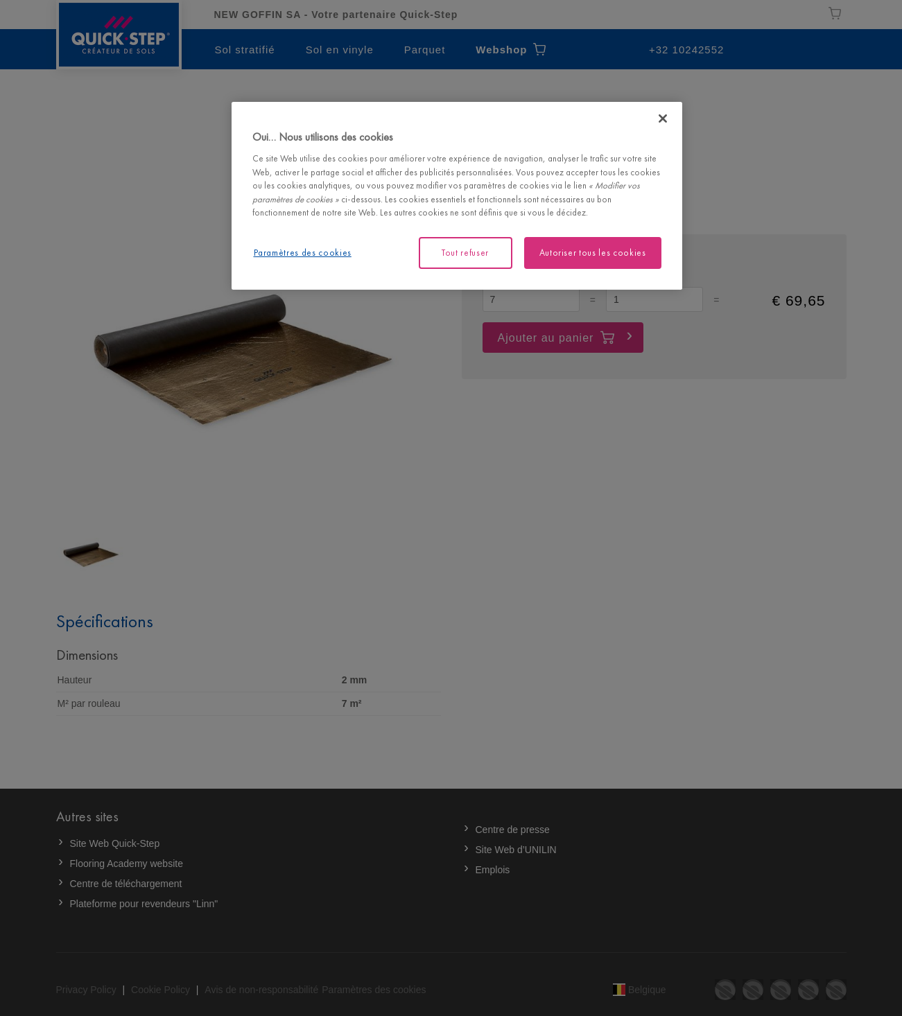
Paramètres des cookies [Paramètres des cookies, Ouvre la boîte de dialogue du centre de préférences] (303, 253)
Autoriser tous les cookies (592, 253)
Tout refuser (465, 253)
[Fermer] (663, 118)
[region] (457, 196)
